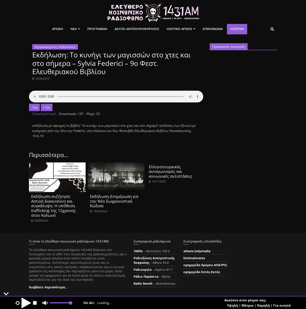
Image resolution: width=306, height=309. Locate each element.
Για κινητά (282, 305)
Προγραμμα (97, 29)
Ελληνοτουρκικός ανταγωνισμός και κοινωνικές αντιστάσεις (170, 171)
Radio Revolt (143, 283)
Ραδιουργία (143, 269)
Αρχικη (57, 29)
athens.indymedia (196, 251)
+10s (46, 107)
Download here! (44, 114)
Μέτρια (248, 305)
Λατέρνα (237, 29)
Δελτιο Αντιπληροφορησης (137, 29)
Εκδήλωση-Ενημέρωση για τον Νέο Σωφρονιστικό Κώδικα (114, 201)
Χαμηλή (263, 305)
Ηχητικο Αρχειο (179, 29)
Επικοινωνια (213, 29)
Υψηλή (232, 305)
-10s (34, 107)
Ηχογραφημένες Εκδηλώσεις (55, 47)
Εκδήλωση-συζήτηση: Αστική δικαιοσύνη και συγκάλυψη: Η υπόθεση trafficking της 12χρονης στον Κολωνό (53, 206)
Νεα (74, 29)
